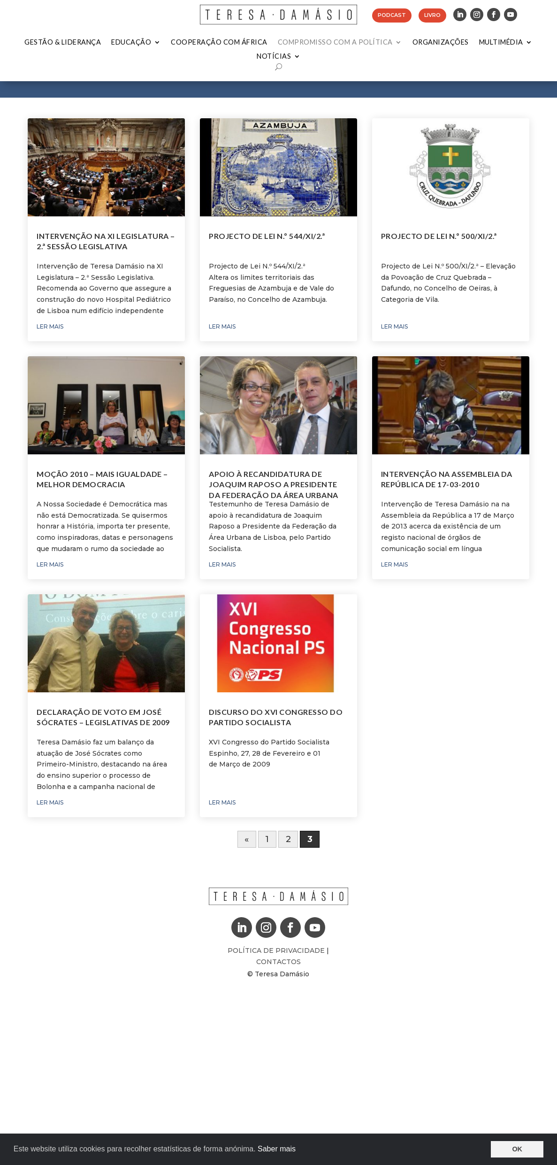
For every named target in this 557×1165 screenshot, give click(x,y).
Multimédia (501, 42)
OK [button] (517, 1149)
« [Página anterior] (246, 839)
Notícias (274, 56)
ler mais (50, 326)
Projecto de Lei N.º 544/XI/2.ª (267, 235)
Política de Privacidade (277, 950)
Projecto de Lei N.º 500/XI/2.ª (439, 235)
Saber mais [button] (277, 1149)
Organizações (440, 42)
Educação (131, 42)
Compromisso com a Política (335, 42)
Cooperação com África (219, 42)
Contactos (278, 962)
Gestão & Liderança (62, 42)
